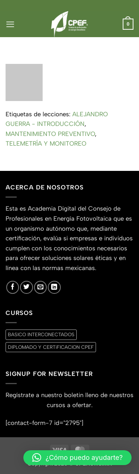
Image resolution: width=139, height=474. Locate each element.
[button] (10, 24)
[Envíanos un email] (40, 287)
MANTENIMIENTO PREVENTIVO (50, 133)
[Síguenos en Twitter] (26, 287)
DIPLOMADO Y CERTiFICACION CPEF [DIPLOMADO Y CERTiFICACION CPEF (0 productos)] (51, 347)
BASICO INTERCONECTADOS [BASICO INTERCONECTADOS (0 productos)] (41, 334)
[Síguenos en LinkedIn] (54, 287)
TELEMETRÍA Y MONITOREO (46, 143)
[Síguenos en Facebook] (12, 287)
